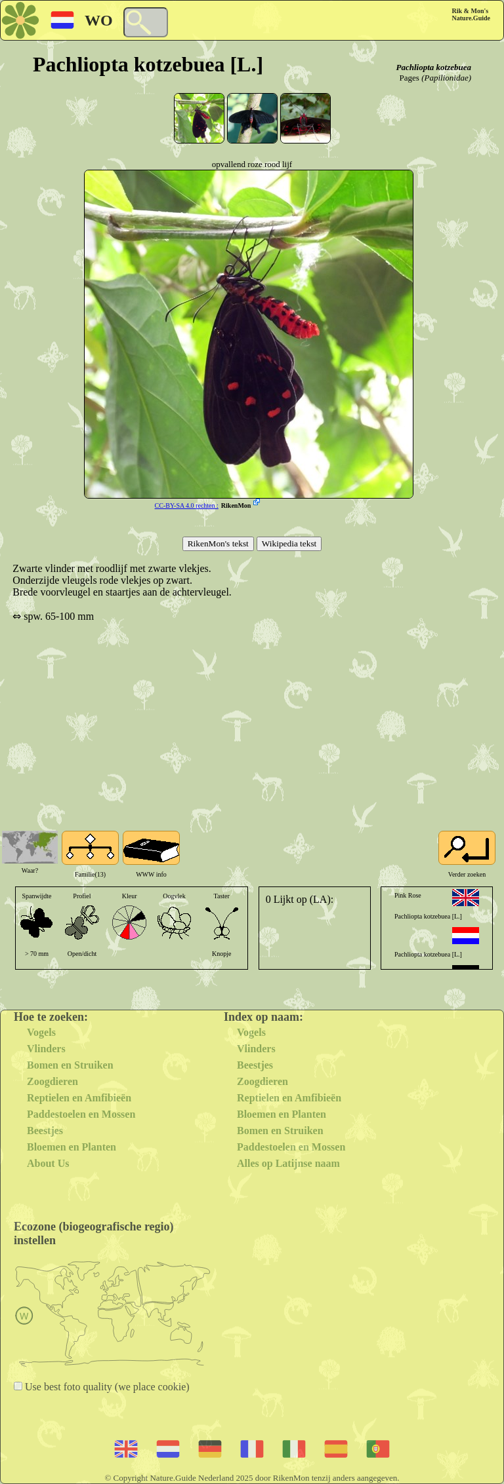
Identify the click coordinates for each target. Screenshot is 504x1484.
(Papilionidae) (446, 78)
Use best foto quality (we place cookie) (106, 1386)
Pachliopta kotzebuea (433, 67)
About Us (48, 1163)
